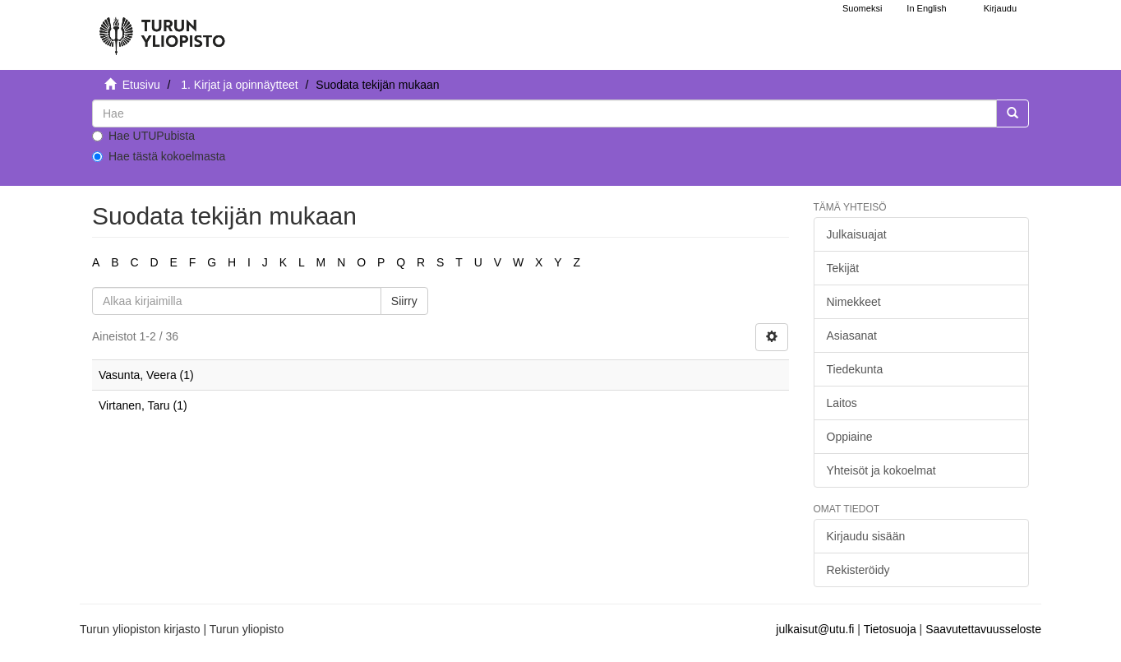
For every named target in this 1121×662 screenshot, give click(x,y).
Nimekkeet (854, 301)
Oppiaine (850, 436)
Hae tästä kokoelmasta (158, 156)
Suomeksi (862, 8)
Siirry (404, 301)
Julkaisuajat (857, 234)
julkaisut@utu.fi (815, 629)
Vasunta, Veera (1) (146, 375)
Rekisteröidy (858, 569)
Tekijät (843, 268)
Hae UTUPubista (143, 135)
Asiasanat (852, 335)
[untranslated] (544, 113)
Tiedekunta (855, 369)
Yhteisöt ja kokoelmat (881, 470)
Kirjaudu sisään (866, 536)
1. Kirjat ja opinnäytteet (239, 84)
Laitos (842, 403)
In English (926, 8)
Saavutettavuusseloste (983, 629)
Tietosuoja (890, 629)
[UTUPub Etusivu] (162, 29)
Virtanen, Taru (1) (143, 405)
